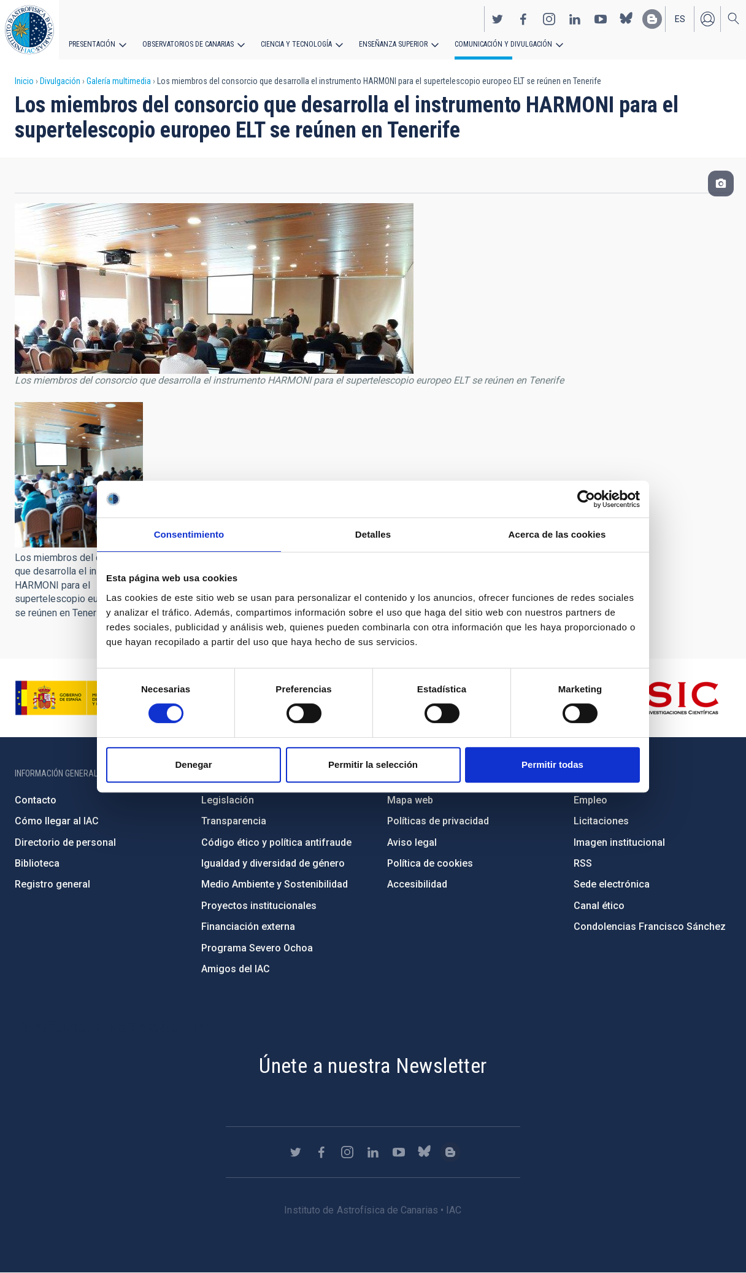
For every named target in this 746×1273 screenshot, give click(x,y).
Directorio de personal (65, 842)
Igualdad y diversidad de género (273, 863)
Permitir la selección (373, 764)
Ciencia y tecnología (296, 44)
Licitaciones (601, 821)
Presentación (92, 44)
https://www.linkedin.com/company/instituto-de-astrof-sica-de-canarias (575, 19)
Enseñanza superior (393, 44)
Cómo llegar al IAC (57, 821)
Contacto (35, 800)
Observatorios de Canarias (188, 44)
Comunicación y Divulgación (503, 44)
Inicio (24, 81)
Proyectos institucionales (259, 905)
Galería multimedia (119, 81)
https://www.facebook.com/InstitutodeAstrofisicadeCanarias (523, 19)
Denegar (193, 764)
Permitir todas (552, 764)
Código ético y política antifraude (276, 842)
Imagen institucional (619, 842)
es (680, 19)
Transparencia (233, 821)
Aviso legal (412, 842)
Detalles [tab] (373, 534)
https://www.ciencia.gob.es (83, 698)
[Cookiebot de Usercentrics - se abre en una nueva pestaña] (586, 499)
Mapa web (410, 800)
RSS (583, 863)
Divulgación (60, 81)
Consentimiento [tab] (189, 534)
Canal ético (599, 905)
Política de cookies (430, 863)
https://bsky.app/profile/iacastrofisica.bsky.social (626, 19)
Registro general (52, 884)
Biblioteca (37, 863)
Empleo (590, 800)
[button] (79, 474)
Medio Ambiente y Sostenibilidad (274, 884)
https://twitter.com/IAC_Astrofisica (497, 19)
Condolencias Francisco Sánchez (650, 926)
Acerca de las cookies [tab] (557, 534)
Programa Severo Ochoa (257, 948)
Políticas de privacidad (438, 821)
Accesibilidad (417, 884)
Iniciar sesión (707, 19)
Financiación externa (248, 926)
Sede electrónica (612, 884)
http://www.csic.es (652, 698)
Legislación (227, 800)
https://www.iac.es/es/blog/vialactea (652, 19)
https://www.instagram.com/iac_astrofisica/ (549, 19)
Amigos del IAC (235, 969)
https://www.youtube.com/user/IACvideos (600, 19)
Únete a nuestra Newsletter (372, 1065)
